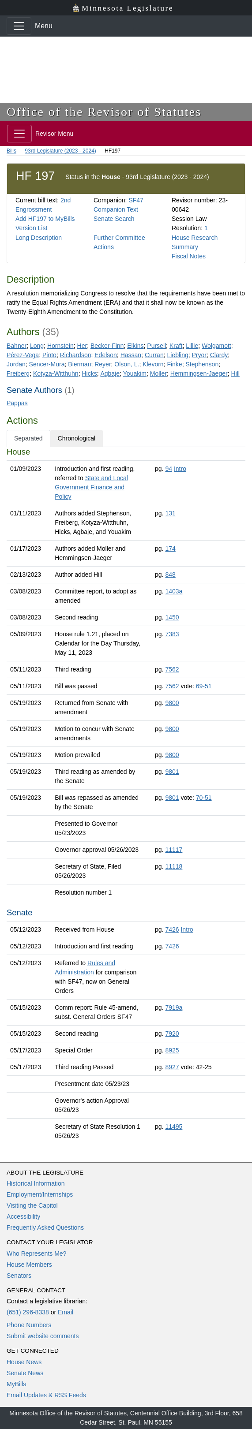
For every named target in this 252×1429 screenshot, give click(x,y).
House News (24, 1362)
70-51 (204, 797)
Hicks (89, 373)
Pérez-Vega (23, 354)
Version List (31, 227)
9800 (172, 702)
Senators (19, 1275)
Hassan (130, 354)
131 (170, 513)
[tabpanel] (126, 795)
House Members (29, 1264)
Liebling (177, 354)
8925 (172, 1050)
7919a (173, 1007)
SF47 (135, 200)
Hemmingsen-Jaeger (199, 373)
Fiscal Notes (189, 256)
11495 (173, 1126)
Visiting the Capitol (32, 1205)
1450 (172, 617)
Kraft (176, 345)
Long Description (38, 237)
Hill (235, 373)
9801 (172, 771)
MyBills (16, 1384)
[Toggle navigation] (19, 26)
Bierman (79, 364)
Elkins (135, 345)
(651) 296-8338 (28, 1312)
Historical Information (36, 1183)
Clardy (219, 354)
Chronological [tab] (77, 438)
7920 (172, 1033)
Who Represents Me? (36, 1253)
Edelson (105, 354)
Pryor (199, 354)
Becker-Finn (107, 345)
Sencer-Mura (47, 364)
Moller (158, 373)
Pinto (49, 354)
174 (170, 548)
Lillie (192, 345)
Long (37, 345)
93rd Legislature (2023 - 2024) (60, 151)
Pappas (17, 403)
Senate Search (114, 218)
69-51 (204, 686)
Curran (154, 354)
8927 (172, 1067)
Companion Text (116, 209)
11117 (173, 849)
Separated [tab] (28, 438)
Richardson (75, 354)
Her (82, 345)
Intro (180, 468)
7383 (172, 634)
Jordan (16, 364)
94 (168, 468)
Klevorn (153, 364)
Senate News (25, 1373)
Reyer (102, 364)
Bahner (16, 345)
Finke (174, 364)
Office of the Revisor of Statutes (104, 112)
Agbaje (110, 373)
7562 (172, 669)
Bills (11, 151)
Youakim (135, 373)
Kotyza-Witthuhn (56, 373)
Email (65, 1312)
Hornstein (60, 345)
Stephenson (201, 364)
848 (170, 574)
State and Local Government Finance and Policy (91, 487)
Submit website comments (43, 1335)
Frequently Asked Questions (45, 1227)
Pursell (156, 345)
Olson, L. (126, 364)
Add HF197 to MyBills (45, 218)
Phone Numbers (29, 1324)
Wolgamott (216, 345)
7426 (172, 929)
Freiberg (18, 373)
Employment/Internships (40, 1194)
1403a (173, 591)
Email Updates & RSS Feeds (46, 1395)
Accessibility (23, 1216)
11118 (173, 866)
